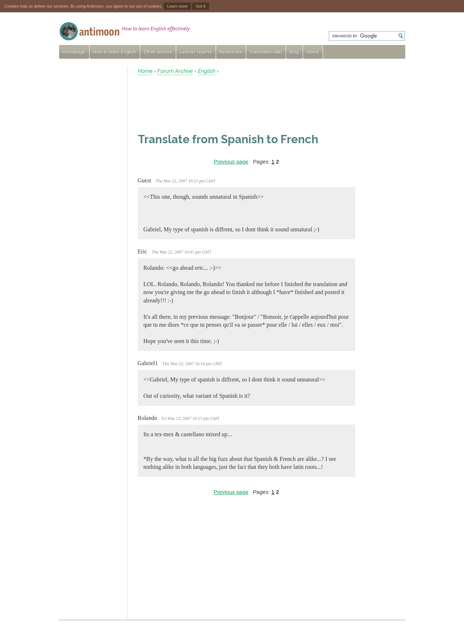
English (206, 71)
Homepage (74, 52)
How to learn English (114, 52)
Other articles (158, 52)
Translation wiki (266, 52)
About (313, 52)
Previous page (231, 161)
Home (145, 71)
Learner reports (196, 52)
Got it (200, 6)
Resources (231, 52)
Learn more (177, 6)
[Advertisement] (90, 175)
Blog (294, 52)
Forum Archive (175, 71)
